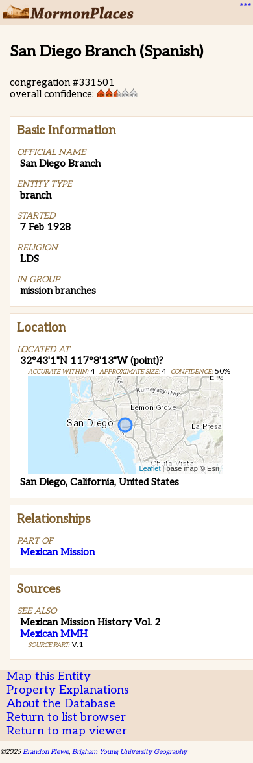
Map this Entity (48, 676)
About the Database (60, 703)
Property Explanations (67, 690)
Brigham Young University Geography (129, 751)
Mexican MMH (54, 634)
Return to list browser (66, 717)
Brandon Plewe (46, 751)
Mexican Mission (57, 552)
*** (244, 7)
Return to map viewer (66, 731)
